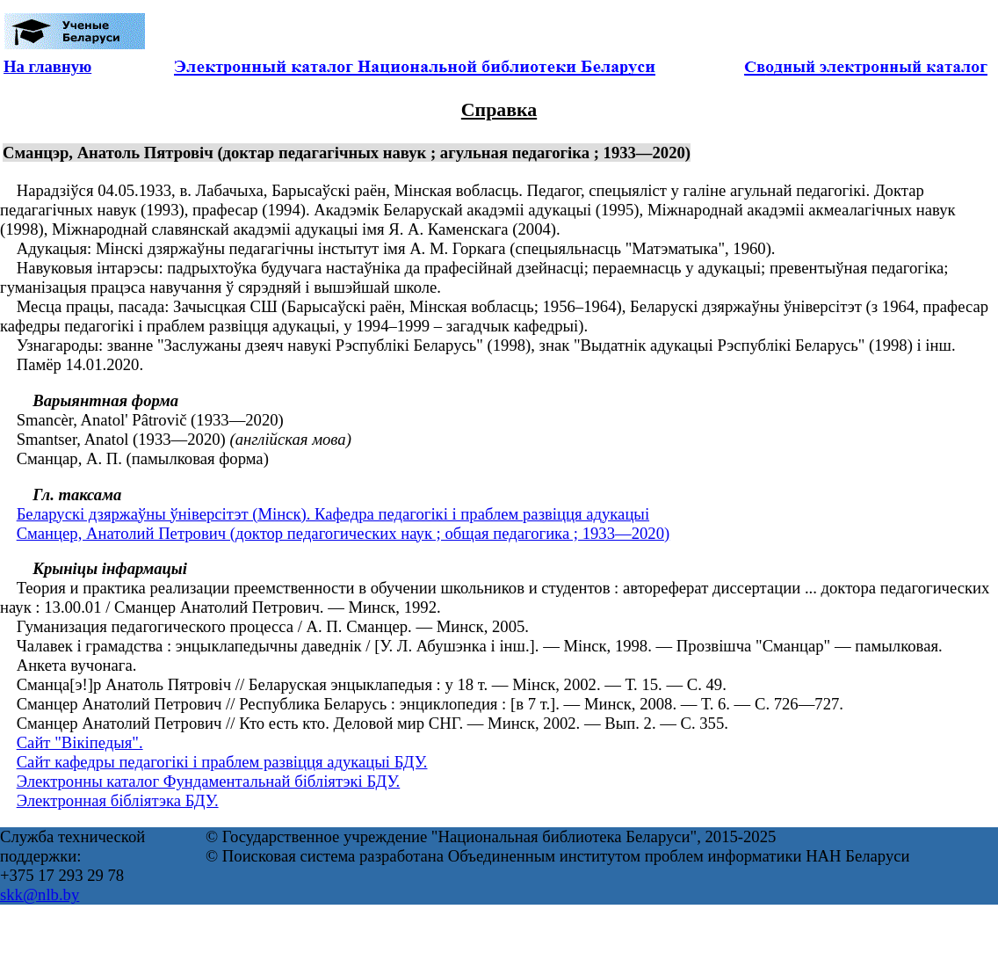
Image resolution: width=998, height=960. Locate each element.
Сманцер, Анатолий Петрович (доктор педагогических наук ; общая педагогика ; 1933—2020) (343, 533)
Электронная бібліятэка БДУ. (118, 800)
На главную (47, 66)
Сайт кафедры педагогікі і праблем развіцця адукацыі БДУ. (222, 762)
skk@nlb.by (39, 894)
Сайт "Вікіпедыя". (80, 742)
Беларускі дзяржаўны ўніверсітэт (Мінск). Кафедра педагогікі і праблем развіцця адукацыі (333, 514)
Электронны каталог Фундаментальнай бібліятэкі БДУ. (209, 781)
